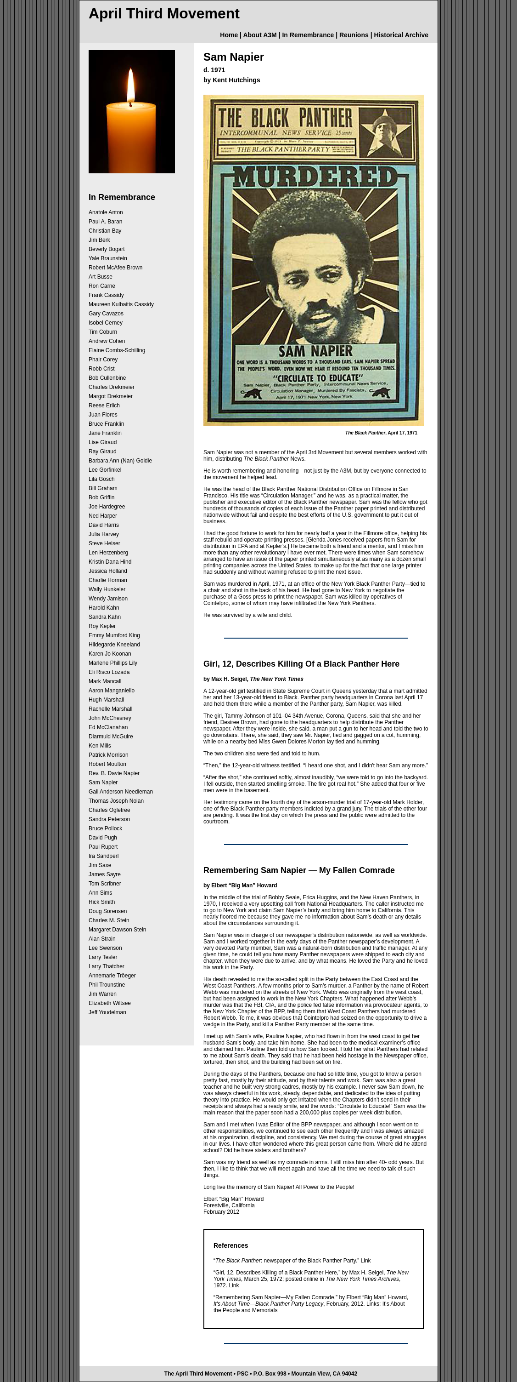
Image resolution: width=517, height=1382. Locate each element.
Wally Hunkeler (107, 589)
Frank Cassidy (106, 295)
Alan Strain (102, 939)
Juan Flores (103, 414)
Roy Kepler (102, 626)
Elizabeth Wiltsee (110, 1003)
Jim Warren (103, 994)
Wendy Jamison (108, 598)
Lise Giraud (103, 442)
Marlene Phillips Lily (113, 663)
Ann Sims (100, 893)
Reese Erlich (104, 405)
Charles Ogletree (109, 810)
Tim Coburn (103, 332)
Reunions (354, 35)
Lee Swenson (105, 948)
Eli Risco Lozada (109, 672)
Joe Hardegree (107, 506)
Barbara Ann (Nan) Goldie (120, 460)
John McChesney (110, 718)
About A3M (259, 35)
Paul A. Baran (105, 221)
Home (229, 35)
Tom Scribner (105, 883)
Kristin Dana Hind (110, 562)
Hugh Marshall (106, 700)
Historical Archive (401, 35)
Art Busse (100, 277)
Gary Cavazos (106, 313)
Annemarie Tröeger (112, 975)
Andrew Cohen (107, 341)
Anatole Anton (106, 212)
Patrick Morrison (109, 755)
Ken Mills (100, 745)
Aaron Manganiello (112, 690)
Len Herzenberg (108, 552)
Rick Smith (102, 902)
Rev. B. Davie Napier (114, 773)
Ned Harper (103, 516)
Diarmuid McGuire (111, 736)
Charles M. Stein (109, 920)
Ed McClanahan (108, 727)
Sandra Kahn (105, 617)
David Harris (104, 525)
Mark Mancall (105, 681)
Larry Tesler (103, 957)
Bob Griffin (101, 497)
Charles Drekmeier (112, 387)
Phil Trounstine (107, 985)
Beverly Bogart (107, 249)
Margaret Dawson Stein (117, 929)
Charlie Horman (108, 580)
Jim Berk (99, 240)
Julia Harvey (104, 534)
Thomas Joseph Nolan (116, 801)
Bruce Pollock (105, 828)
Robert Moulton (107, 764)
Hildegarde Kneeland (114, 644)
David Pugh (103, 837)
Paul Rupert (103, 847)
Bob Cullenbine (107, 378)
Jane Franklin (105, 433)
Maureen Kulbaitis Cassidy (121, 304)
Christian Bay (105, 231)
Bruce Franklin (106, 424)
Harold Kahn (104, 608)
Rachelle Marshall (110, 709)
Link (366, 1260)
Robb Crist (102, 368)
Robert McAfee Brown (115, 267)
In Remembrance (308, 35)
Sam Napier (103, 782)
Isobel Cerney (106, 323)
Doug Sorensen (108, 911)
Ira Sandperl (103, 856)
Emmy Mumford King (114, 635)
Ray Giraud (103, 451)
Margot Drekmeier (111, 396)
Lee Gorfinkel (105, 470)
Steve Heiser (104, 543)
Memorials (264, 1310)
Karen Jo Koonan (110, 654)
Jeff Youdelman (107, 1012)
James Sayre (105, 874)
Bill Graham (103, 488)
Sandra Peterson (109, 819)
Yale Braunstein (108, 258)
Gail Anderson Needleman (121, 791)
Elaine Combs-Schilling (117, 350)
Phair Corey (103, 359)
